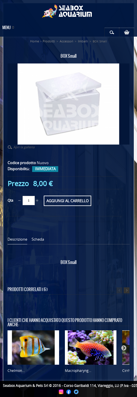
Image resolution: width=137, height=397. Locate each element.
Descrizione (17, 239)
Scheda (38, 239)
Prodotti (49, 41)
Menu (6, 28)
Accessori (66, 41)
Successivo (126, 290)
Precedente (119, 290)
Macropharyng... (78, 370)
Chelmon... (16, 370)
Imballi (83, 41)
